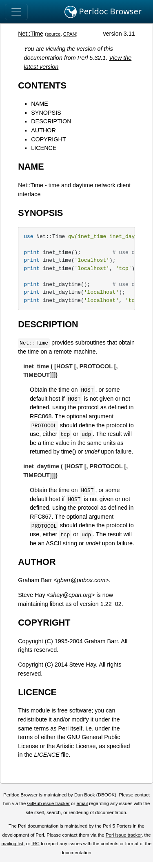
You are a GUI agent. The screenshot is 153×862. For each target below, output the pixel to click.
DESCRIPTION (51, 121)
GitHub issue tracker (48, 803)
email (82, 803)
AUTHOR (43, 130)
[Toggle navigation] (16, 12)
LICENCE (43, 148)
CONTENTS (42, 85)
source (54, 34)
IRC (35, 843)
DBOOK (106, 794)
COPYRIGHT (48, 139)
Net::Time (30, 33)
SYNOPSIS (46, 112)
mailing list (12, 843)
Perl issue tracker (124, 835)
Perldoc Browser (103, 12)
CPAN (69, 34)
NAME (39, 103)
